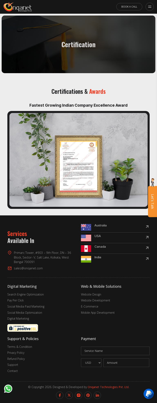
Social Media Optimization (24, 313)
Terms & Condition (19, 347)
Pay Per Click (15, 300)
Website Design (91, 294)
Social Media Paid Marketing (25, 306)
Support (12, 365)
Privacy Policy (15, 353)
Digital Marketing (18, 318)
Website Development (95, 300)
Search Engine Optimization (25, 294)
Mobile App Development (98, 313)
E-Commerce (89, 306)
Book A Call (129, 6)
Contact (12, 371)
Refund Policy (16, 359)
